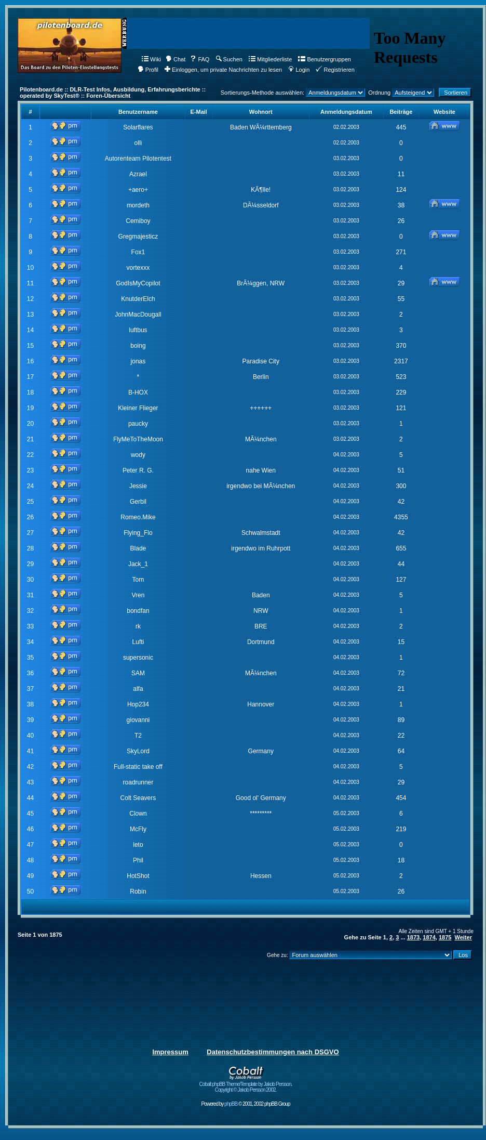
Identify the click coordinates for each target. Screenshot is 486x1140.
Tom (138, 579)
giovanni (138, 720)
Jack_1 (138, 564)
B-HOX (138, 392)
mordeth (138, 205)
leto (138, 844)
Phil (138, 860)
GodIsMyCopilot (138, 283)
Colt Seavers (138, 798)
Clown (137, 813)
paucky (138, 423)
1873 (413, 937)
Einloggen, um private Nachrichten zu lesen (223, 70)
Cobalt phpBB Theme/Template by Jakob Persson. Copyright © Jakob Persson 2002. (245, 1085)
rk (138, 626)
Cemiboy (138, 221)
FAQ (199, 59)
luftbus (138, 330)
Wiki (151, 59)
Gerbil (138, 501)
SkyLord (138, 751)
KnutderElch (138, 299)
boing (137, 345)
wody (138, 454)
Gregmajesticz (138, 236)
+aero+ (138, 189)
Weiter (463, 937)
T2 (138, 735)
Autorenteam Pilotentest (138, 158)
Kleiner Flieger (138, 408)
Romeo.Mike (137, 517)
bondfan (138, 610)
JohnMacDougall (138, 314)
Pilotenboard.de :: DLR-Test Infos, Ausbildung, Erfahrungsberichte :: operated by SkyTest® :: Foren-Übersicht (113, 92)
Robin (138, 891)
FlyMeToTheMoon (138, 439)
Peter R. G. (138, 470)
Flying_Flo (138, 532)
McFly (138, 829)
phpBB (230, 1104)
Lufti (138, 642)
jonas (138, 361)
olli (138, 143)
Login (298, 70)
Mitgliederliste (270, 59)
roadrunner (138, 782)
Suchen (229, 59)
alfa (138, 688)
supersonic (138, 657)
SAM (138, 673)
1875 (445, 937)
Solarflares (138, 127)
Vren (137, 595)
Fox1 (138, 252)
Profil (148, 70)
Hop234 (138, 704)
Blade (138, 548)
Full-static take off (138, 766)
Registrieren (335, 70)
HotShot (138, 876)
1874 (429, 937)
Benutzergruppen (324, 59)
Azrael (138, 174)
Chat (175, 59)
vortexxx (138, 267)
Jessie (138, 486)
